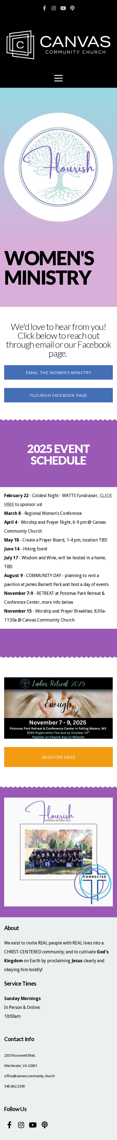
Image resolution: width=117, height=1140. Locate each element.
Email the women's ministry (58, 372)
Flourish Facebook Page (58, 395)
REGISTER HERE (58, 757)
